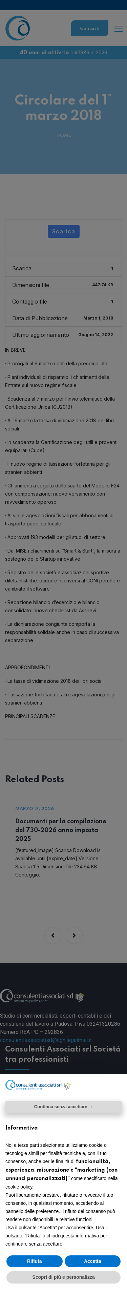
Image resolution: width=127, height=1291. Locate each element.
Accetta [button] (92, 1261)
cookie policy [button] (18, 1187)
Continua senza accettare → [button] (63, 1106)
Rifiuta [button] (34, 1261)
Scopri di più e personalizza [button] (63, 1277)
